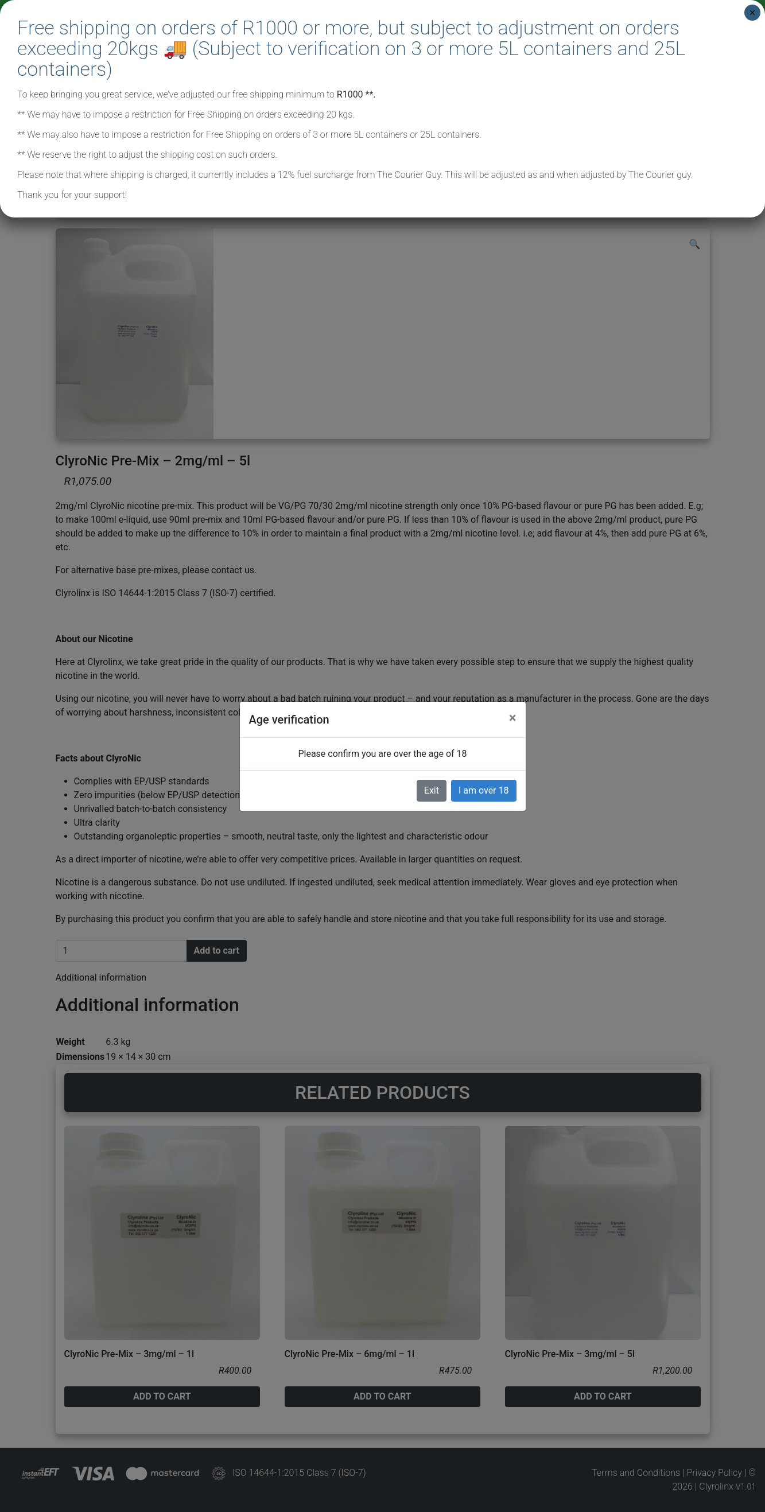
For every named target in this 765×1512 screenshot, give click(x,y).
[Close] (513, 718)
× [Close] (752, 12)
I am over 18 (484, 790)
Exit (431, 790)
